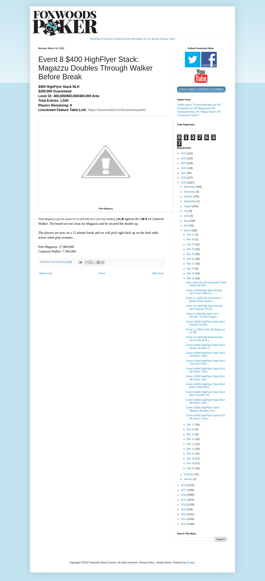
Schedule (95, 38)
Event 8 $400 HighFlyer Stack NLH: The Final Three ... (205, 362)
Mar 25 (191, 244)
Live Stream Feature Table (160, 38)
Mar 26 (191, 239)
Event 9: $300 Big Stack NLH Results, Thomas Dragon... (202, 315)
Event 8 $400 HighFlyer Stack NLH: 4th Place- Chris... (205, 370)
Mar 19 (191, 273)
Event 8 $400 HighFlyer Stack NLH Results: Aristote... (205, 323)
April (186, 225)
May (186, 220)
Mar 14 (191, 439)
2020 (184, 177)
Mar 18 (191, 278)
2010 (184, 524)
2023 (184, 163)
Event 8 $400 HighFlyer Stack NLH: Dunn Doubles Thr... (205, 393)
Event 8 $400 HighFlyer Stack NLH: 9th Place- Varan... (205, 417)
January (188, 479)
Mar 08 (191, 468)
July (186, 211)
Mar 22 (191, 258)
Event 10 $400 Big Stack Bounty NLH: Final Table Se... (204, 292)
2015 (184, 499)
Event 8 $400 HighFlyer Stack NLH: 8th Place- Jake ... (205, 401)
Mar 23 (191, 254)
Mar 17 (191, 424)
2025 (184, 153)
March (188, 230)
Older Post (158, 273)
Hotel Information (133, 38)
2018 (184, 485)
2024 (184, 158)
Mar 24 (191, 249)
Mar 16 (191, 429)
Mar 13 (191, 444)
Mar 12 (191, 448)
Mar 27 (191, 234)
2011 (184, 519)
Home (102, 273)
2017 (184, 490)
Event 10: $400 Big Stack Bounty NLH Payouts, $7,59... (204, 307)
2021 (184, 173)
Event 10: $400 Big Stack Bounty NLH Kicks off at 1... (204, 339)
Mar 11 (191, 453)
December (190, 186)
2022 (184, 168)
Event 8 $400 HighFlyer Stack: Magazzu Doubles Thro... (203, 409)
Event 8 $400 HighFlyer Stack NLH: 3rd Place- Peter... (205, 354)
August (188, 206)
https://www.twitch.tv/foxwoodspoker (117, 110)
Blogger (191, 562)
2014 (184, 504)
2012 (184, 514)
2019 (184, 182)
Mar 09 (191, 463)
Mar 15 (191, 434)
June (187, 215)
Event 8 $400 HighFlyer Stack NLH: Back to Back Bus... (205, 386)
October (188, 196)
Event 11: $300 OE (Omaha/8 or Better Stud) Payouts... (204, 299)
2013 (184, 509)
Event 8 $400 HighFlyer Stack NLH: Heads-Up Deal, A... (205, 346)
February (189, 474)
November (190, 191)
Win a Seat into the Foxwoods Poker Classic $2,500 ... (206, 284)
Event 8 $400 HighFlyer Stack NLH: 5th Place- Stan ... (205, 378)
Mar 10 (191, 458)
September (190, 201)
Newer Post (45, 273)
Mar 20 (191, 268)
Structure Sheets (112, 38)
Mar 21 (191, 263)
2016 (184, 494)
